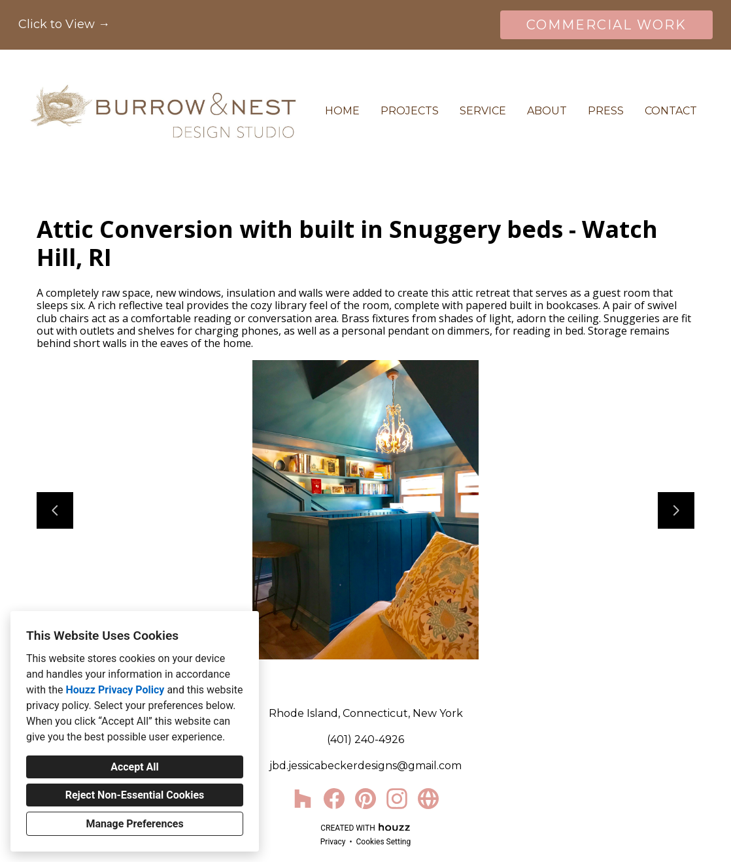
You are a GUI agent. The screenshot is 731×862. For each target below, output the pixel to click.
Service (483, 111)
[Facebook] (334, 798)
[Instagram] (397, 798)
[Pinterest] (365, 798)
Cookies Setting (383, 841)
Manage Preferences (134, 824)
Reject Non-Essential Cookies (135, 795)
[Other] (428, 798)
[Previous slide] (55, 510)
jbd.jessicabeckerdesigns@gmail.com (365, 765)
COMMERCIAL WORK (606, 25)
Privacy (333, 841)
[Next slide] (676, 510)
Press (606, 111)
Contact (671, 111)
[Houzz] (302, 798)
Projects (410, 111)
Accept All (134, 767)
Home (342, 111)
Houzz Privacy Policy (114, 690)
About (547, 111)
